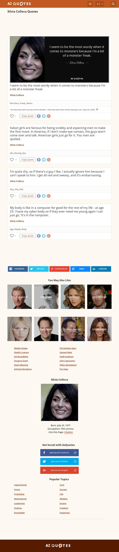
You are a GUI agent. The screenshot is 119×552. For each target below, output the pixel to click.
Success (63, 489)
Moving (17, 153)
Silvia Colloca (17, 95)
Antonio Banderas (23, 369)
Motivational (20, 498)
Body (24, 229)
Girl (11, 153)
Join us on (59, 452)
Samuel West (66, 352)
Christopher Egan (68, 348)
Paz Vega (64, 369)
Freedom (64, 508)
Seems (29, 103)
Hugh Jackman (66, 356)
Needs (17, 229)
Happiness (65, 512)
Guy (12, 189)
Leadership (19, 503)
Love (62, 484)
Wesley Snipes (20, 348)
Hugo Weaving (21, 365)
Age (11, 229)
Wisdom (63, 498)
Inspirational (20, 484)
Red (21, 189)
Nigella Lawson (21, 352)
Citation (68, 432)
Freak (22, 103)
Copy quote (28, 116)
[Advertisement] (59, 24)
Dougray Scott (21, 360)
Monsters (14, 103)
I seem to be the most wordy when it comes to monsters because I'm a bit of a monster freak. (57, 87)
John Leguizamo (67, 360)
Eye (24, 153)
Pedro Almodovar (68, 365)
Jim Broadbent (21, 356)
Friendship (19, 494)
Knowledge (19, 512)
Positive (18, 508)
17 (16, 159)
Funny (17, 489)
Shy (16, 189)
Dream (63, 503)
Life (61, 494)
